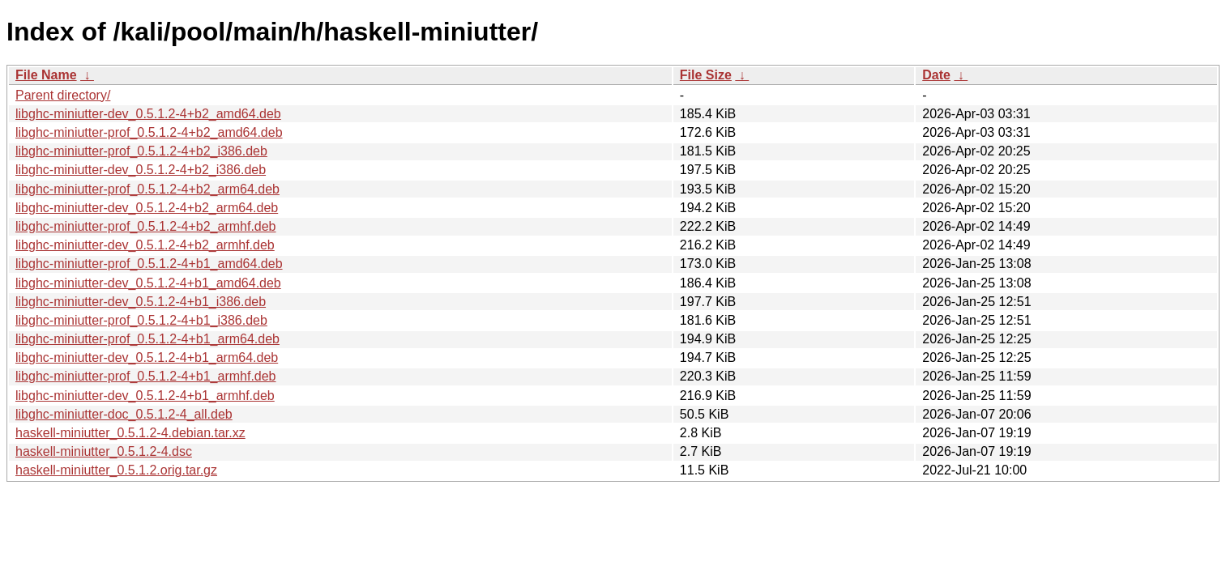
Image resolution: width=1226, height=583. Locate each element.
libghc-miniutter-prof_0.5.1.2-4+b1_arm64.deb (147, 339)
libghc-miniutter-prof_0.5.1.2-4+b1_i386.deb (141, 320)
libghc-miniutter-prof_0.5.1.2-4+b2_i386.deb (141, 151)
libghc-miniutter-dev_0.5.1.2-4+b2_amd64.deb (148, 114)
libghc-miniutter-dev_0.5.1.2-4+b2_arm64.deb (146, 208)
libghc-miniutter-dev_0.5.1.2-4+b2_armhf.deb (145, 245)
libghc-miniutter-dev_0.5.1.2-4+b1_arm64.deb (146, 357)
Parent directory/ (62, 95)
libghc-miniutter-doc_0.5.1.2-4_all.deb (124, 414)
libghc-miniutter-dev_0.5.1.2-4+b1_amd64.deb (148, 283)
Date (936, 75)
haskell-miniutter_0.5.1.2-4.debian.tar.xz (130, 433)
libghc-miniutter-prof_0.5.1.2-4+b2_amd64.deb (149, 132)
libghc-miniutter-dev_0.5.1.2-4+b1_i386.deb (140, 302)
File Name (46, 75)
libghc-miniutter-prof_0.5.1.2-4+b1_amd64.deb (149, 263)
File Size (706, 75)
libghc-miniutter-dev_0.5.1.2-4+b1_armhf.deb (145, 395)
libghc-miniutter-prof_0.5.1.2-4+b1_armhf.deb (145, 376)
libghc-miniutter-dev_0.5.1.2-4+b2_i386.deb (140, 170)
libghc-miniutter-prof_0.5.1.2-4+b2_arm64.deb (147, 189)
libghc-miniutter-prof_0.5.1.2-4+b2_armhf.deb (145, 226)
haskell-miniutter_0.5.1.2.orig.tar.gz (116, 470)
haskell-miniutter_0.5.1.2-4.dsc (103, 451)
